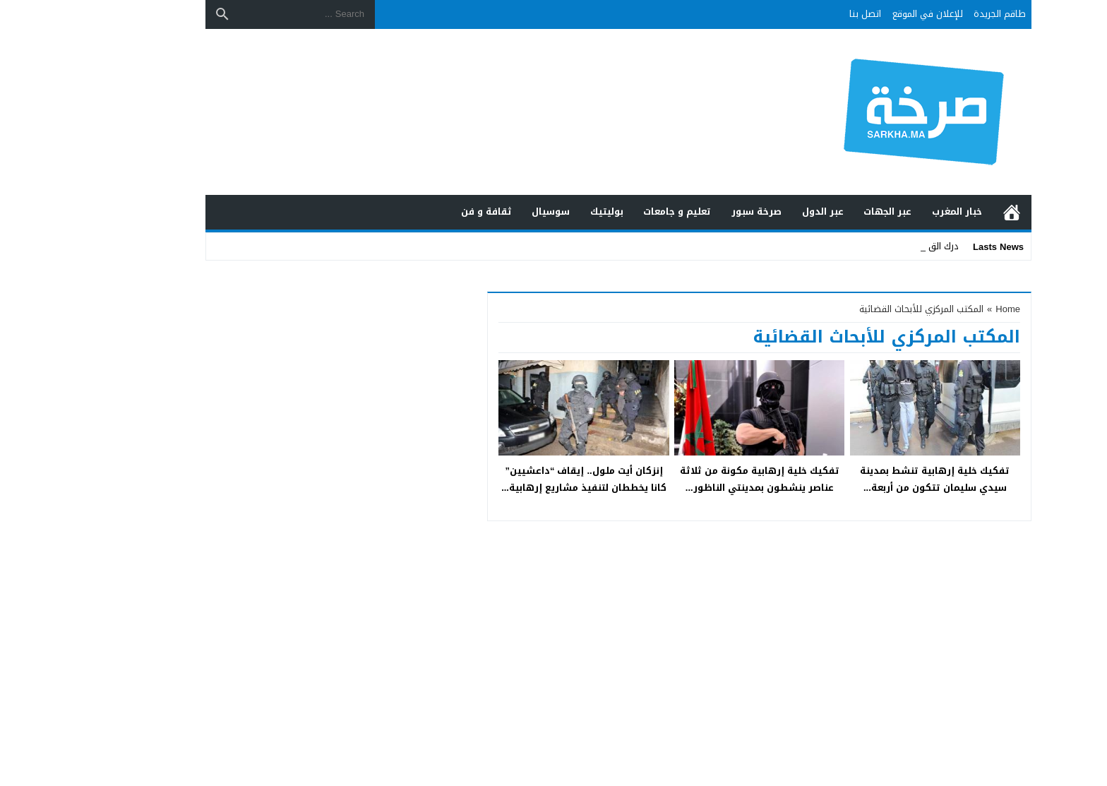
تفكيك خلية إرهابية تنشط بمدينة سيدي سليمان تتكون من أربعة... (870, 479)
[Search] (157, 14)
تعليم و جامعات (612, 211)
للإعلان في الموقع (862, 14)
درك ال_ (878, 246)
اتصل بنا (800, 14)
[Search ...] (242, 14)
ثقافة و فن (421, 211)
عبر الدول (758, 211)
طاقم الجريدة (935, 14)
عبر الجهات (822, 211)
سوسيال (486, 211)
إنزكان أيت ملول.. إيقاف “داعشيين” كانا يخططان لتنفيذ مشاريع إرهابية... (519, 479)
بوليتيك (541, 211)
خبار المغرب (892, 211)
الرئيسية (946, 212)
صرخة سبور (691, 211)
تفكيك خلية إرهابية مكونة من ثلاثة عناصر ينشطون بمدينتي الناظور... (694, 479)
